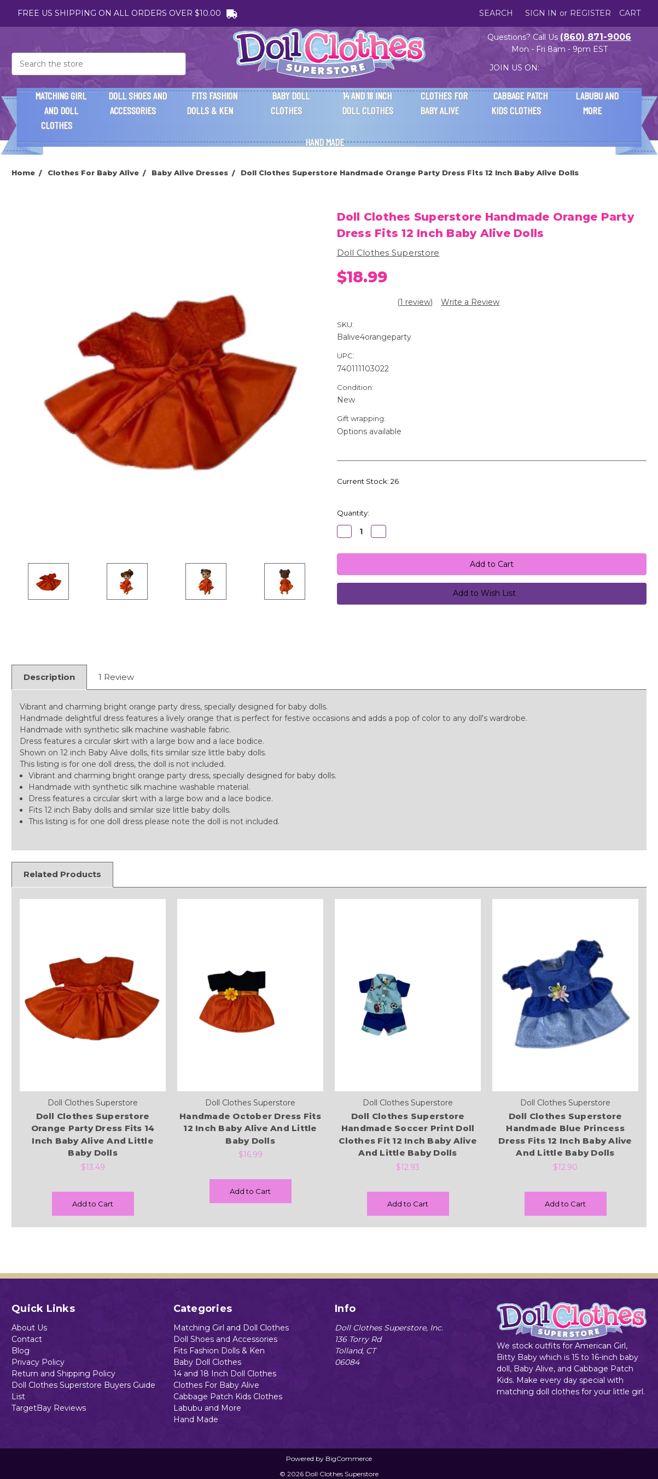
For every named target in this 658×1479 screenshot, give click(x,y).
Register (590, 13)
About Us (29, 1328)
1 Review (116, 677)
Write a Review (470, 302)
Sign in (541, 13)
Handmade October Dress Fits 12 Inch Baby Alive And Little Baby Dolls (250, 1128)
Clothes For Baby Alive (444, 103)
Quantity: (353, 512)
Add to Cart (92, 1203)
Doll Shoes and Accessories (137, 103)
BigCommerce (348, 1458)
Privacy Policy (38, 1362)
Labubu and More (597, 103)
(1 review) (415, 302)
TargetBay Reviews (48, 1408)
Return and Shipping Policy (63, 1374)
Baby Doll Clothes (291, 103)
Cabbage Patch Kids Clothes (520, 103)
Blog (20, 1351)
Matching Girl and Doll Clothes (61, 110)
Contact (26, 1339)
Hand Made (329, 142)
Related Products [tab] (62, 874)
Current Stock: (368, 481)
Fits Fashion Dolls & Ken (214, 103)
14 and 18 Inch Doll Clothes (367, 109)
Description (49, 677)
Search (496, 13)
